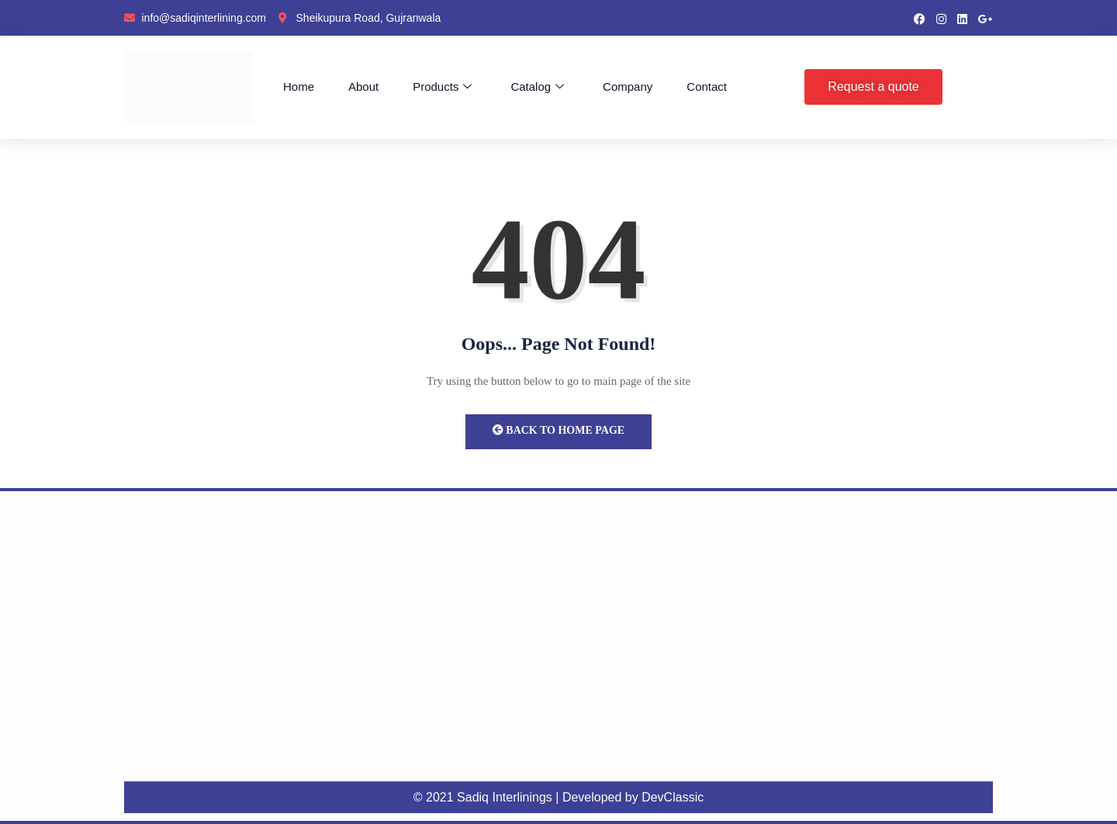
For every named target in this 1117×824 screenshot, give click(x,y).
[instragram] (941, 18)
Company (627, 86)
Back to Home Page (558, 430)
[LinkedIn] (962, 18)
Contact (706, 86)
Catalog (537, 87)
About (363, 86)
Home (298, 86)
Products (442, 87)
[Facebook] (919, 18)
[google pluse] (985, 18)
